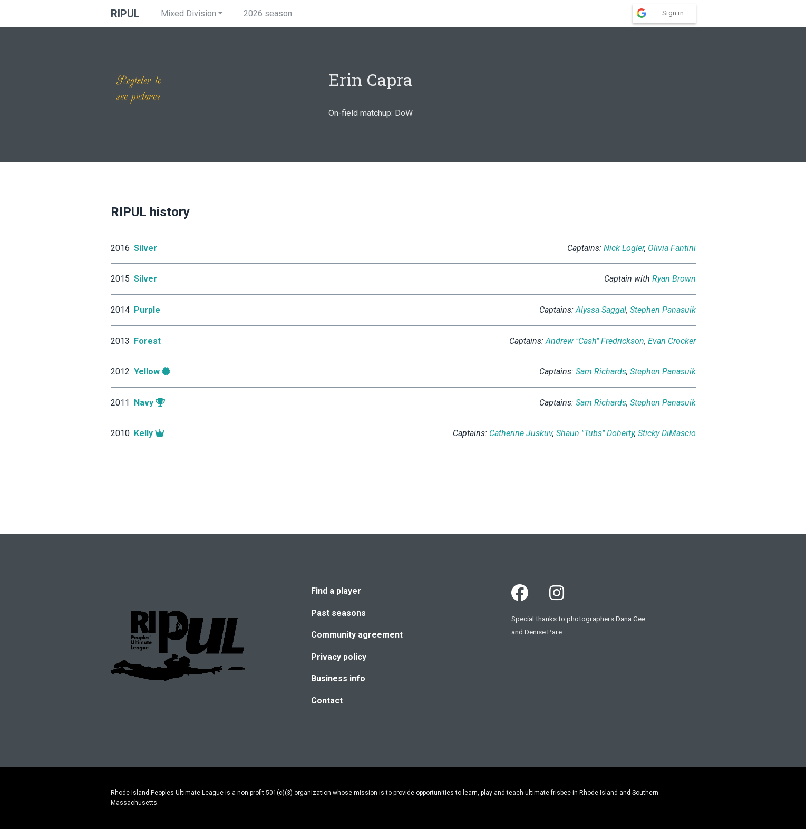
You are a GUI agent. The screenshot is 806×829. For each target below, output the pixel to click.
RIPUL (125, 13)
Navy (143, 403)
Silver (145, 248)
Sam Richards (601, 372)
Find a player (336, 591)
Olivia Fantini (672, 248)
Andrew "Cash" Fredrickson (595, 341)
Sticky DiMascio (667, 433)
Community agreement (357, 635)
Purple (147, 310)
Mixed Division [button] (188, 13)
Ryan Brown (674, 279)
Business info (338, 678)
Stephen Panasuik (663, 310)
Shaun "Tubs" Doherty (595, 433)
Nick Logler (624, 248)
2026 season (268, 13)
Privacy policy (338, 657)
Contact (327, 701)
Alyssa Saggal (601, 310)
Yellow (147, 372)
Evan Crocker (672, 341)
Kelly (143, 433)
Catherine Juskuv (520, 433)
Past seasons (338, 613)
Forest (147, 341)
